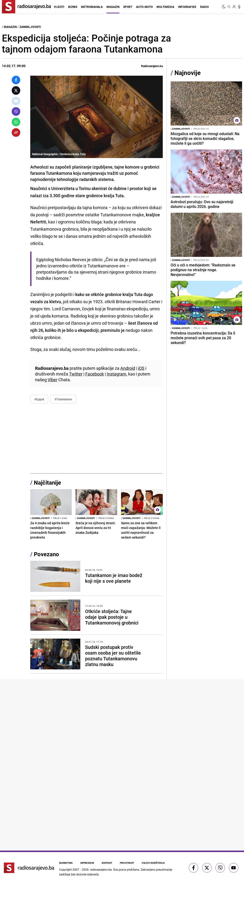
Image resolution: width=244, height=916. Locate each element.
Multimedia (165, 7)
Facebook (94, 374)
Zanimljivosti (30, 27)
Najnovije (187, 73)
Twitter (75, 374)
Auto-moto (144, 7)
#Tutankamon (63, 399)
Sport (127, 7)
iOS (141, 368)
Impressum (87, 862)
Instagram (116, 374)
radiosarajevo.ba (101, 869)
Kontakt (107, 862)
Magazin (113, 7)
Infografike (187, 7)
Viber (52, 379)
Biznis (72, 7)
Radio (204, 7)
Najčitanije (47, 482)
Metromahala (92, 7)
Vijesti (59, 7)
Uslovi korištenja (153, 862)
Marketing (66, 862)
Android (127, 368)
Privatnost (127, 862)
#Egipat (39, 399)
